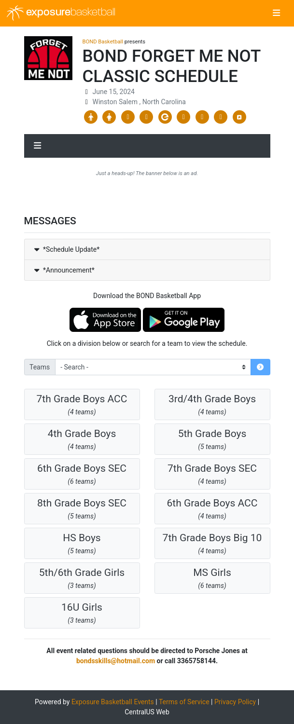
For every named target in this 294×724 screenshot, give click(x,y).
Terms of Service (184, 702)
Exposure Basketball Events (112, 702)
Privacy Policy (235, 702)
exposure (61, 13)
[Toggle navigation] (276, 13)
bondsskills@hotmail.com (115, 661)
